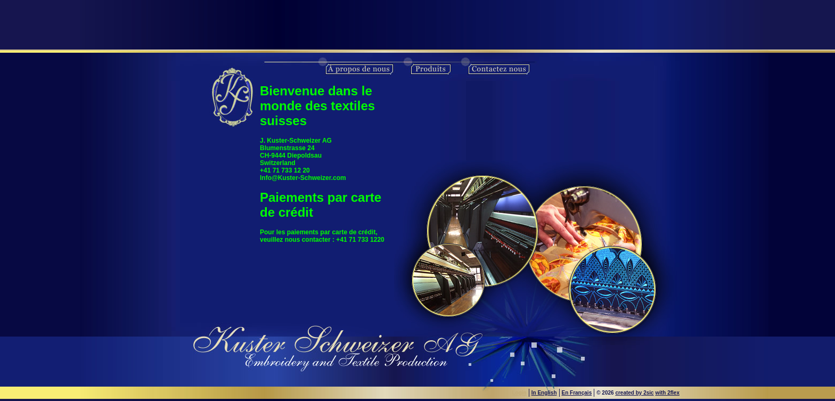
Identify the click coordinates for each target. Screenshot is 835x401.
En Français (577, 393)
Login (519, 393)
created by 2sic (634, 393)
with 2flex (667, 393)
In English (544, 393)
